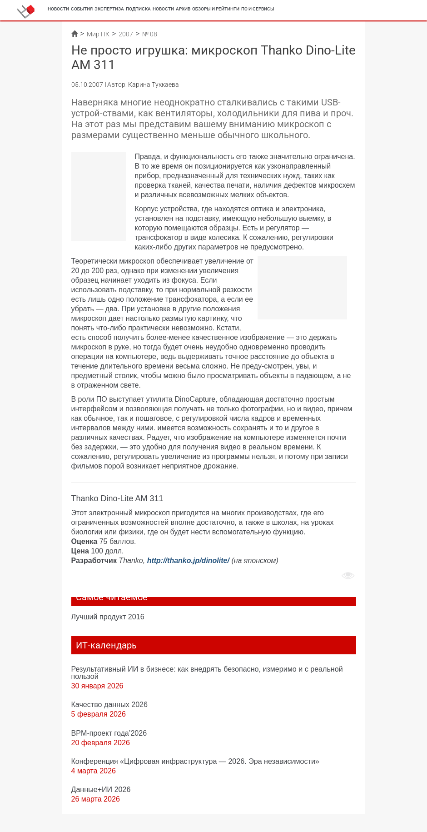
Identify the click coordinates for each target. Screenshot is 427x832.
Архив (183, 8)
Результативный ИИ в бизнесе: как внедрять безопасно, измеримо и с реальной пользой (207, 672)
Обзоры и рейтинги (215, 8)
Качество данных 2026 (109, 704)
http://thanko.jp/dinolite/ (188, 560)
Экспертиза (109, 8)
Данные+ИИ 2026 (101, 789)
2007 (126, 34)
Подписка (138, 8)
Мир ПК (98, 34)
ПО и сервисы (257, 8)
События (82, 8)
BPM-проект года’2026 (109, 733)
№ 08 (149, 34)
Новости (58, 8)
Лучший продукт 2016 (107, 617)
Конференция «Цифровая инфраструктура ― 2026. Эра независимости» (195, 761)
